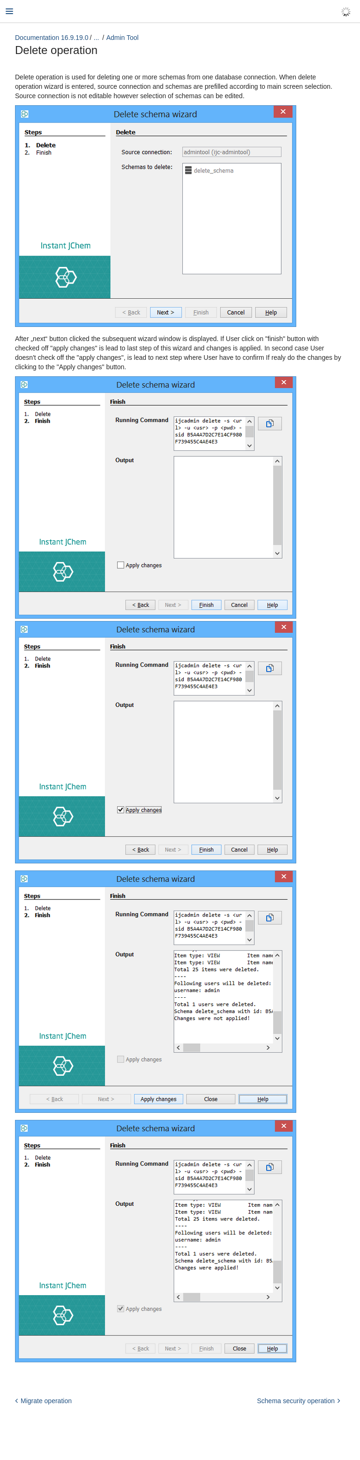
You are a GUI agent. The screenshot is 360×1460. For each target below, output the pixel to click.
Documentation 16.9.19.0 (51, 37)
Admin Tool (122, 37)
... (96, 37)
